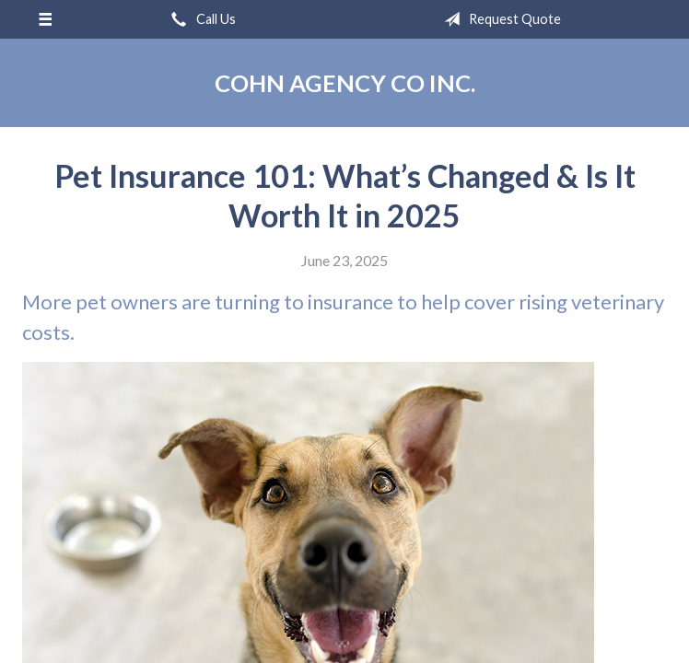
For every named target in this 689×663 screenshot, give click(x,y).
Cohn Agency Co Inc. (345, 83)
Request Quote (499, 19)
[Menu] (45, 19)
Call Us (200, 19)
